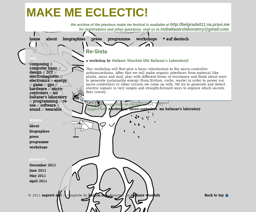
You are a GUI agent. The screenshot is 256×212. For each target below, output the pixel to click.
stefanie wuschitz (145, 195)
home (34, 39)
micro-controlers (143, 109)
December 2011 (42, 165)
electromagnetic (44, 76)
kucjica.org (97, 195)
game (38, 85)
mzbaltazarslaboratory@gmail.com (195, 29)
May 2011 (37, 176)
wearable (53, 109)
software (48, 105)
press (96, 39)
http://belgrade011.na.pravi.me (199, 24)
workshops (146, 39)
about (51, 39)
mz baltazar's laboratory (179, 109)
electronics (117, 109)
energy (60, 81)
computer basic (43, 68)
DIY (49, 72)
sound (34, 109)
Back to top (214, 195)
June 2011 (37, 171)
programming (45, 101)
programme (119, 39)
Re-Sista (96, 51)
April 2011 (38, 181)
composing (39, 64)
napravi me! (52, 195)
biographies (74, 39)
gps (50, 85)
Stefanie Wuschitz (127, 61)
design (35, 72)
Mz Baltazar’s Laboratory (165, 61)
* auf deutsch (176, 39)
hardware (38, 89)
